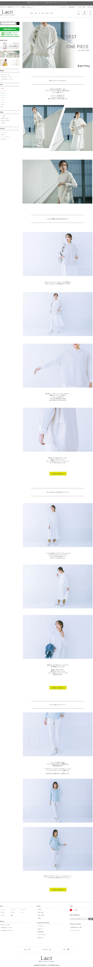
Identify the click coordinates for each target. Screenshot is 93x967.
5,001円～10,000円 (5, 120)
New (36, 13)
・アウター (12, 912)
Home (31, 13)
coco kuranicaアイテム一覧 (6, 79)
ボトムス (3, 104)
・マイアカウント (40, 926)
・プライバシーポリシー (75, 930)
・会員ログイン (40, 928)
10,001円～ (3, 123)
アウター (3, 102)
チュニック (3, 95)
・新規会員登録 (40, 931)
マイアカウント (63, 7)
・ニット (22, 912)
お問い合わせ (90, 7)
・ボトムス (2, 915)
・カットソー (3, 909)
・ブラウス (2, 912)
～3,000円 (3, 116)
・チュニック (23, 909)
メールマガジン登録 (81, 7)
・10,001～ (39, 918)
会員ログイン (4, 134)
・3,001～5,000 (40, 912)
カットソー (3, 90)
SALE (2, 88)
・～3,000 (39, 909)
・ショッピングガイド (41, 934)
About (51, 13)
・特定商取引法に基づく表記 (76, 927)
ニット (2, 99)
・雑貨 (11, 915)
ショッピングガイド (5, 136)
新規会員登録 (71, 7)
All (39, 13)
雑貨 (2, 106)
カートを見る (75, 909)
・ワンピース (13, 909)
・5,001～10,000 (40, 915)
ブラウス (3, 97)
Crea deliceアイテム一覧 (6, 76)
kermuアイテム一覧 (5, 74)
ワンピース (3, 93)
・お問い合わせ (40, 937)
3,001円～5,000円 (5, 118)
